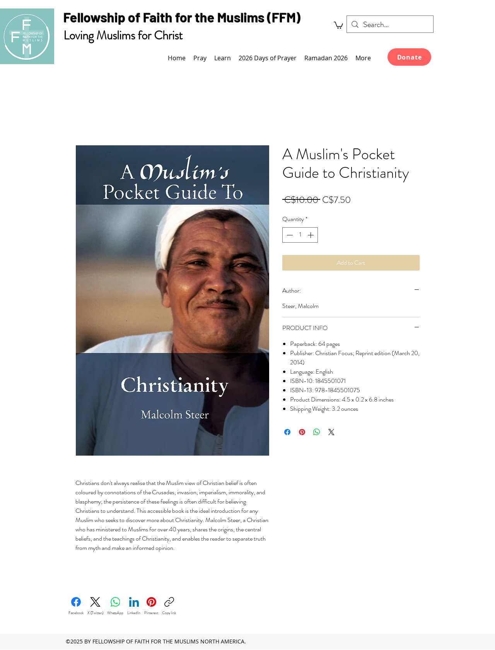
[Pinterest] (151, 606)
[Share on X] (331, 432)
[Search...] (390, 25)
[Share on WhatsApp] (316, 432)
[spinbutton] (300, 235)
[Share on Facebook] (287, 432)
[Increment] (311, 235)
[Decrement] (288, 235)
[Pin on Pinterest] (302, 432)
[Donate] (409, 57)
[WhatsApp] (115, 606)
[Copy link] (169, 606)
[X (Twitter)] (95, 606)
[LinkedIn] (133, 606)
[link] (338, 25)
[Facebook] (76, 606)
